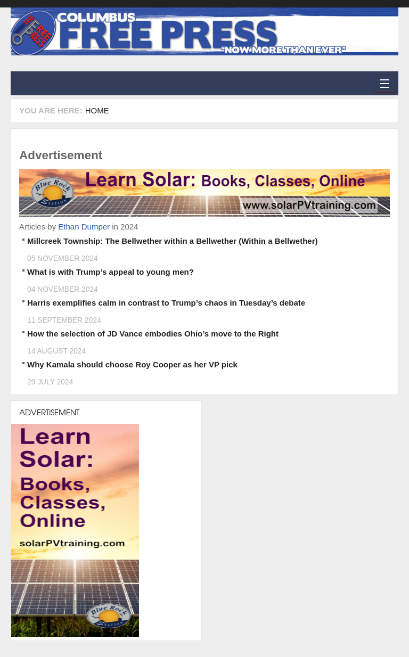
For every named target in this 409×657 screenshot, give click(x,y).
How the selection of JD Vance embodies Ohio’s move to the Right (153, 333)
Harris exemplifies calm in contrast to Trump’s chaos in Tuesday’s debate (166, 302)
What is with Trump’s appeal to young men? (110, 271)
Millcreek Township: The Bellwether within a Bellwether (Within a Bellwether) (172, 240)
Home (97, 110)
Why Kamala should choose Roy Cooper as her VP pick (132, 364)
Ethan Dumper (84, 226)
